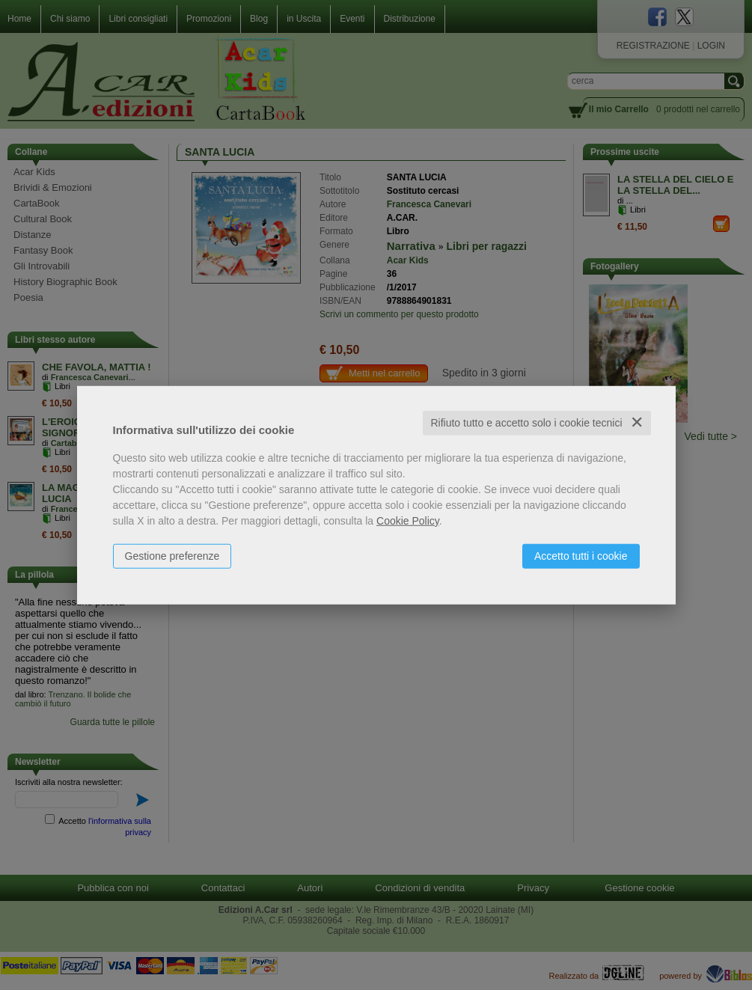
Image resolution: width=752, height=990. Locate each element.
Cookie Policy (407, 521)
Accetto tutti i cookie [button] (581, 556)
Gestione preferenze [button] (172, 556)
